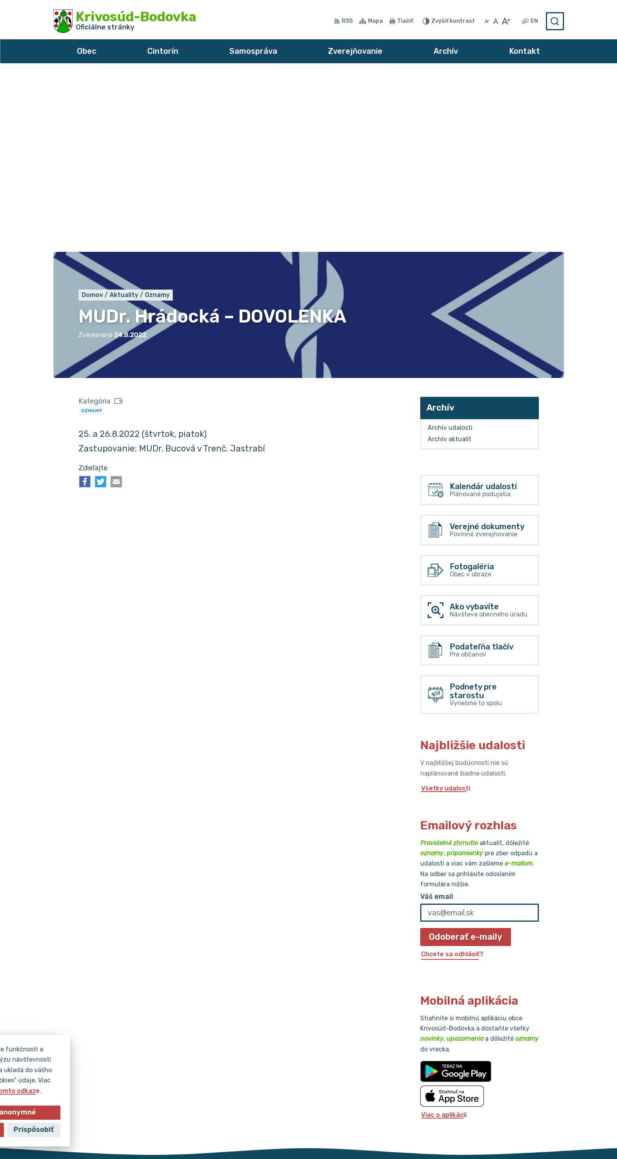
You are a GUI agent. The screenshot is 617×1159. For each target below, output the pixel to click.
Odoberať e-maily (465, 759)
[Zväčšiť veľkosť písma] (506, 21)
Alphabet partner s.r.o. (289, 1138)
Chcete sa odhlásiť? (452, 777)
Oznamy (91, 233)
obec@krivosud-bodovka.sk (520, 1094)
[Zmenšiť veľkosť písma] (487, 21)
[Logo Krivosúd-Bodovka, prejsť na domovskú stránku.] (124, 21)
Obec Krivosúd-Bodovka (420, 1138)
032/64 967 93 (501, 1086)
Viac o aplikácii (444, 937)
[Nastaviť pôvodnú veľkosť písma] (496, 21)
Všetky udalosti (445, 611)
